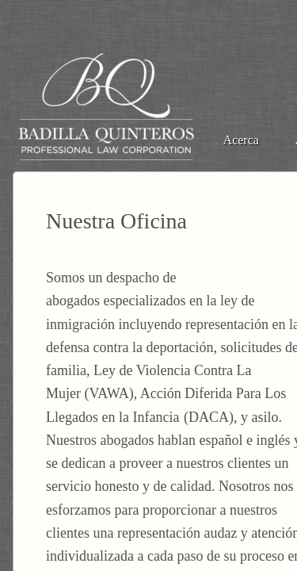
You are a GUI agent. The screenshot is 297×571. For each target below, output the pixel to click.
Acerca (241, 140)
